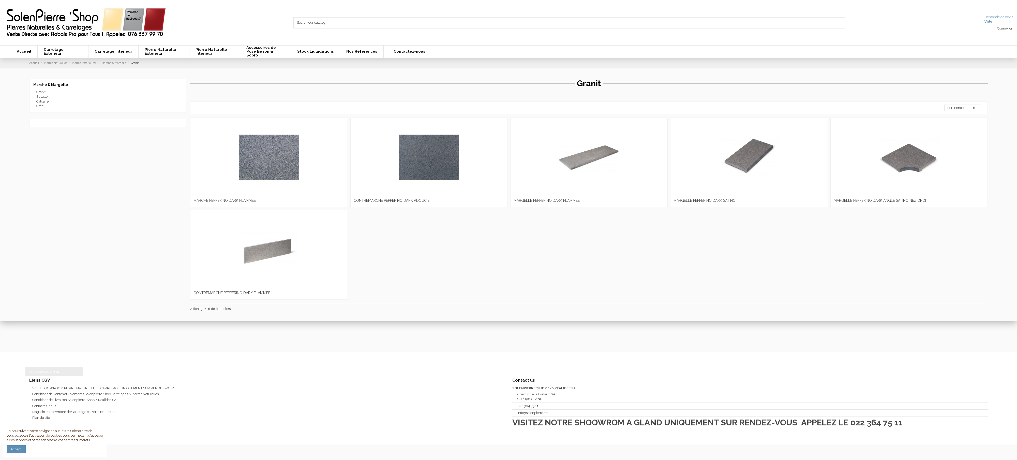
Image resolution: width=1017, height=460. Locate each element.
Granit (41, 92)
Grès (39, 106)
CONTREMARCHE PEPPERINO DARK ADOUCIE (391, 200)
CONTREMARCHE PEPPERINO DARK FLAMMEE (231, 293)
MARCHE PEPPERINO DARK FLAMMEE (224, 200)
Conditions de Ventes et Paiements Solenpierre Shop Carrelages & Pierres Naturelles (95, 394)
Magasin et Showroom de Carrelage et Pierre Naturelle (73, 412)
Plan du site (41, 418)
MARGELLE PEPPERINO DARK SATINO (705, 200)
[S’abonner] (78, 371)
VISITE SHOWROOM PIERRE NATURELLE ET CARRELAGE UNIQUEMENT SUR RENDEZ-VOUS (103, 388)
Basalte (42, 96)
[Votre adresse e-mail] (49, 371)
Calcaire (42, 101)
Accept (16, 449)
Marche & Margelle (50, 85)
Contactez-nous (44, 406)
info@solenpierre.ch (532, 413)
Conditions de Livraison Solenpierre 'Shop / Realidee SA (74, 400)
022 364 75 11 (527, 406)
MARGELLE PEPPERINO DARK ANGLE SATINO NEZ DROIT (881, 200)
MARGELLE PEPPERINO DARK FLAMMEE (547, 200)
